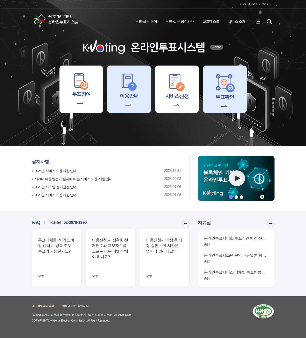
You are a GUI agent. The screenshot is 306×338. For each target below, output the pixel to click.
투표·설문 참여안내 (179, 21)
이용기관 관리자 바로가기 (254, 4)
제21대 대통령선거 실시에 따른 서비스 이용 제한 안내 (74, 179)
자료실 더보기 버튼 (271, 223)
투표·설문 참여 (146, 21)
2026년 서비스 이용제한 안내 (56, 171)
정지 (262, 197)
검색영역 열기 (269, 21)
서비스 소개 (237, 21)
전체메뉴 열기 (258, 21)
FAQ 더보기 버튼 (186, 223)
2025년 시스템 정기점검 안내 (56, 187)
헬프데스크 (211, 21)
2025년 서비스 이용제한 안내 (56, 195)
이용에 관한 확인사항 (75, 305)
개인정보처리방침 (43, 305)
